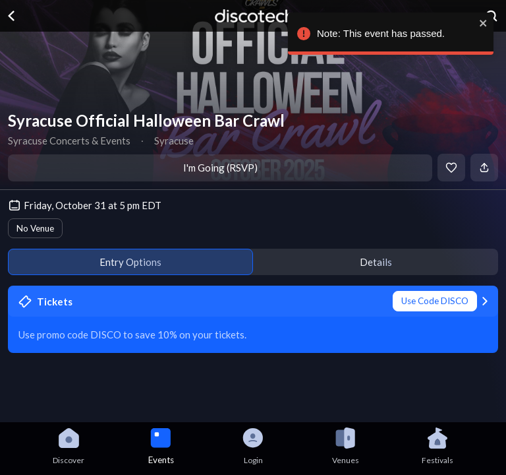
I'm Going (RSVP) (220, 168)
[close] (489, 23)
